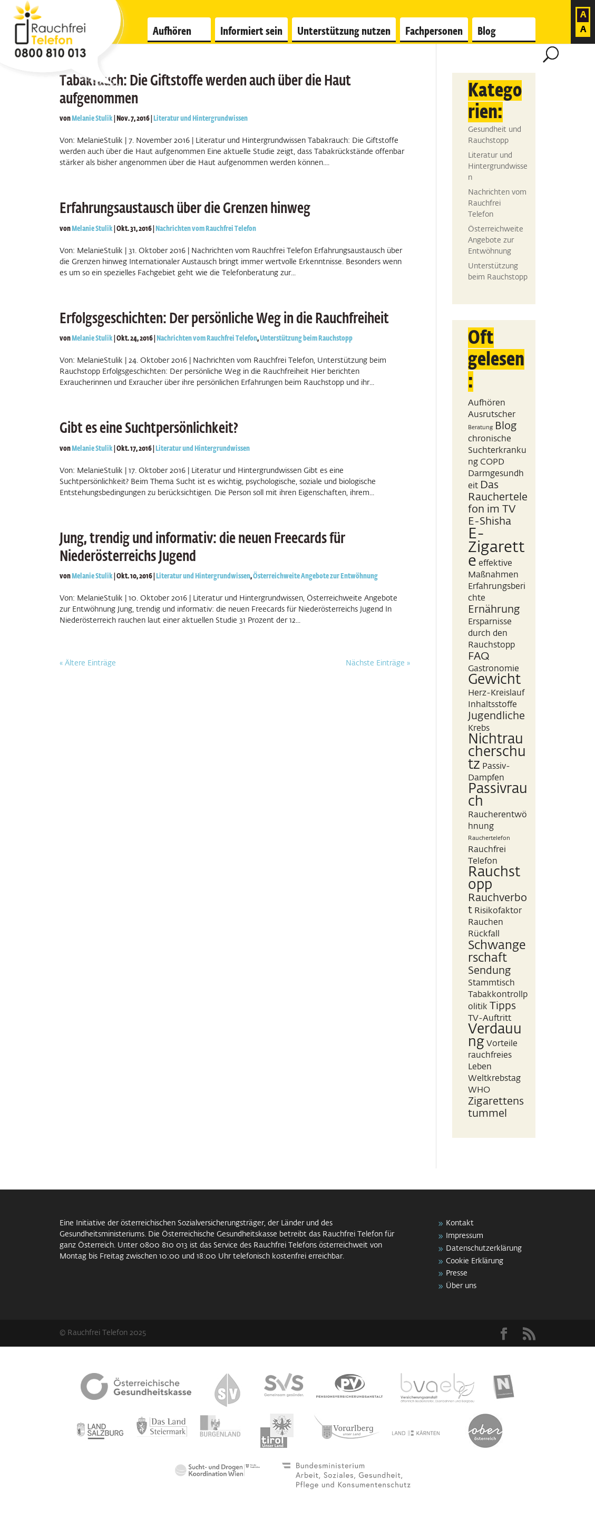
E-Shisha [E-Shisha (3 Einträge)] (489, 521)
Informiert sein (251, 31)
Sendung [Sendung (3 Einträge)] (489, 970)
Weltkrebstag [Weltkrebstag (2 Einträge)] (494, 1078)
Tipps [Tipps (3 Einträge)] (503, 1006)
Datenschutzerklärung (484, 1248)
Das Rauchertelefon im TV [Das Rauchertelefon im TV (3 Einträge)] (498, 497)
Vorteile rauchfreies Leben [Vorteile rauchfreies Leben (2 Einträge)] (493, 1055)
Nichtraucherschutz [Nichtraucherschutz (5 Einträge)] (497, 752)
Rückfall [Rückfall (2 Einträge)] (484, 934)
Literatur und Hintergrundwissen (200, 118)
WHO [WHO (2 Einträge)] (479, 1090)
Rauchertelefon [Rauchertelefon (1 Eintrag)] (489, 838)
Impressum (464, 1236)
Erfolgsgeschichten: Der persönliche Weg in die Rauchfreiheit (224, 319)
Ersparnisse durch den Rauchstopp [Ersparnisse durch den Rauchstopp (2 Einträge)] (491, 633)
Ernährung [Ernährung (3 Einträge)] (494, 609)
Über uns (461, 1286)
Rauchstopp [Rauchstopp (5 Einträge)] (494, 879)
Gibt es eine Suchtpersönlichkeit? (149, 428)
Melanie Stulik (92, 118)
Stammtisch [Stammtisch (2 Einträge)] (491, 983)
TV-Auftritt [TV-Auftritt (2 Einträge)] (489, 1018)
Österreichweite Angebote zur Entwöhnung (315, 576)
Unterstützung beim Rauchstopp (306, 338)
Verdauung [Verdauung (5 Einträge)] (495, 1036)
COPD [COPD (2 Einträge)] (492, 462)
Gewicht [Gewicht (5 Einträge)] (494, 680)
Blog (486, 31)
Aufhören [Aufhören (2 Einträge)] (486, 403)
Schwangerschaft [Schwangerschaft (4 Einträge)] (497, 952)
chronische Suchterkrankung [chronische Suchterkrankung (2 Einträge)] (497, 450)
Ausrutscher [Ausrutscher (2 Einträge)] (491, 414)
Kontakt (460, 1223)
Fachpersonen (434, 31)
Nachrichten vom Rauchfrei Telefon (205, 229)
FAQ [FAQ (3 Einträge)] (479, 656)
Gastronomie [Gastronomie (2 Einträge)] (493, 668)
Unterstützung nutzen (344, 31)
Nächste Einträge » (378, 663)
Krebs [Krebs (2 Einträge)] (479, 728)
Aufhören (172, 31)
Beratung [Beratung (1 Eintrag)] (480, 427)
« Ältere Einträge (88, 663)
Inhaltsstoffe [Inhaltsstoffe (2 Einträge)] (492, 704)
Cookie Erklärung (474, 1261)
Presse (456, 1273)
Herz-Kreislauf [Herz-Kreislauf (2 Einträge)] (496, 693)
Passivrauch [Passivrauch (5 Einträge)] (498, 795)
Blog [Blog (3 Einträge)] (506, 426)
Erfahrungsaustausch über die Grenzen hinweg (185, 208)
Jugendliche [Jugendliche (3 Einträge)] (496, 716)
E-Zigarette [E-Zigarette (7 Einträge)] (496, 547)
